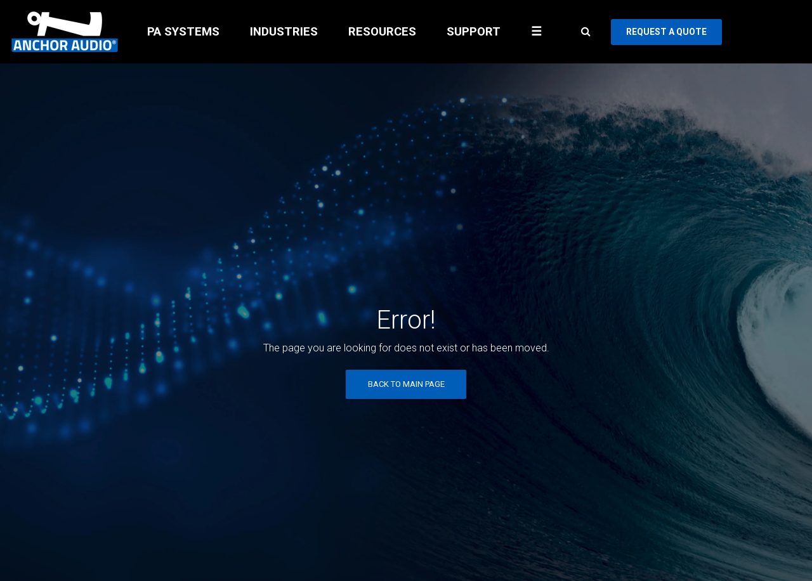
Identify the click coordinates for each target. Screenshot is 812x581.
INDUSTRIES (284, 32)
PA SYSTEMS (183, 32)
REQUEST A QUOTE (666, 32)
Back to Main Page (406, 384)
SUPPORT (474, 32)
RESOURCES (382, 32)
